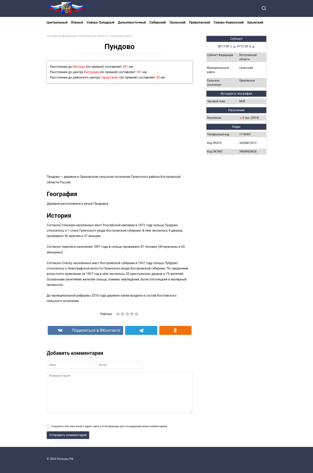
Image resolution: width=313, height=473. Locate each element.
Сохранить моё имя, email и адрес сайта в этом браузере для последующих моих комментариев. (109, 426)
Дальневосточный (132, 22)
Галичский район (121, 35)
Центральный (57, 22)
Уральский (177, 22)
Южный (77, 22)
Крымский (255, 22)
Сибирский (158, 22)
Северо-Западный (100, 22)
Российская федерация (62, 35)
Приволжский (199, 22)
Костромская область (93, 35)
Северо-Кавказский (229, 22)
